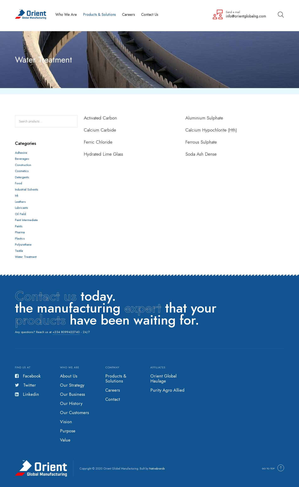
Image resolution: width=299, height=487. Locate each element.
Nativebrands (157, 468)
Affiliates (157, 367)
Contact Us (149, 14)
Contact (112, 399)
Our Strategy (72, 385)
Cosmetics (22, 171)
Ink (16, 195)
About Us (68, 376)
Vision (66, 422)
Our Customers (74, 413)
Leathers (20, 201)
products (40, 320)
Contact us (46, 296)
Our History (71, 403)
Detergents (22, 177)
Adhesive (21, 152)
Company (112, 367)
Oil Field (20, 214)
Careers (128, 14)
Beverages (22, 158)
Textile (19, 250)
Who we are (69, 367)
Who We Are (66, 14)
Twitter (25, 385)
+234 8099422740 (66, 332)
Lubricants (21, 207)
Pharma (20, 232)
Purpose (67, 431)
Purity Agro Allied (167, 390)
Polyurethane (23, 244)
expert (142, 307)
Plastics (20, 238)
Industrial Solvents (26, 189)
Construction (23, 165)
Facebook (28, 376)
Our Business (72, 394)
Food (18, 183)
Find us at (23, 367)
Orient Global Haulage (163, 378)
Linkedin (27, 394)
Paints (18, 226)
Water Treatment (26, 257)
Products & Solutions (99, 14)
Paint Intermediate (26, 220)
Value (65, 440)
